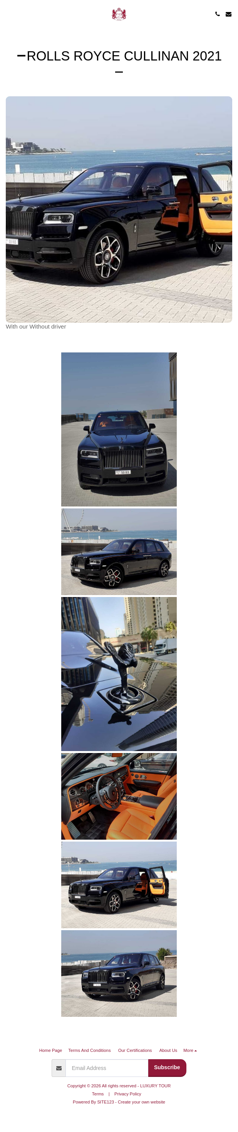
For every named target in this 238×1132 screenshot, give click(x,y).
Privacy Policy (127, 1094)
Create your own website (141, 1102)
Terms (98, 1094)
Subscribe (167, 1067)
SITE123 (105, 1102)
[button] (8, 14)
